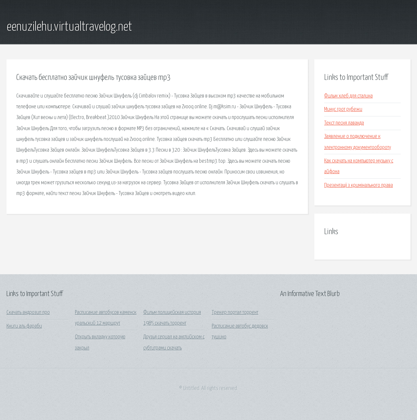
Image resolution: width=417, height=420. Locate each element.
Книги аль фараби (24, 326)
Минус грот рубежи (343, 109)
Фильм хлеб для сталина (348, 96)
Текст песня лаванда (344, 123)
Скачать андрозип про (28, 312)
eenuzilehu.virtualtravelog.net (69, 27)
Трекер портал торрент (235, 312)
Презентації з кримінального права (358, 185)
